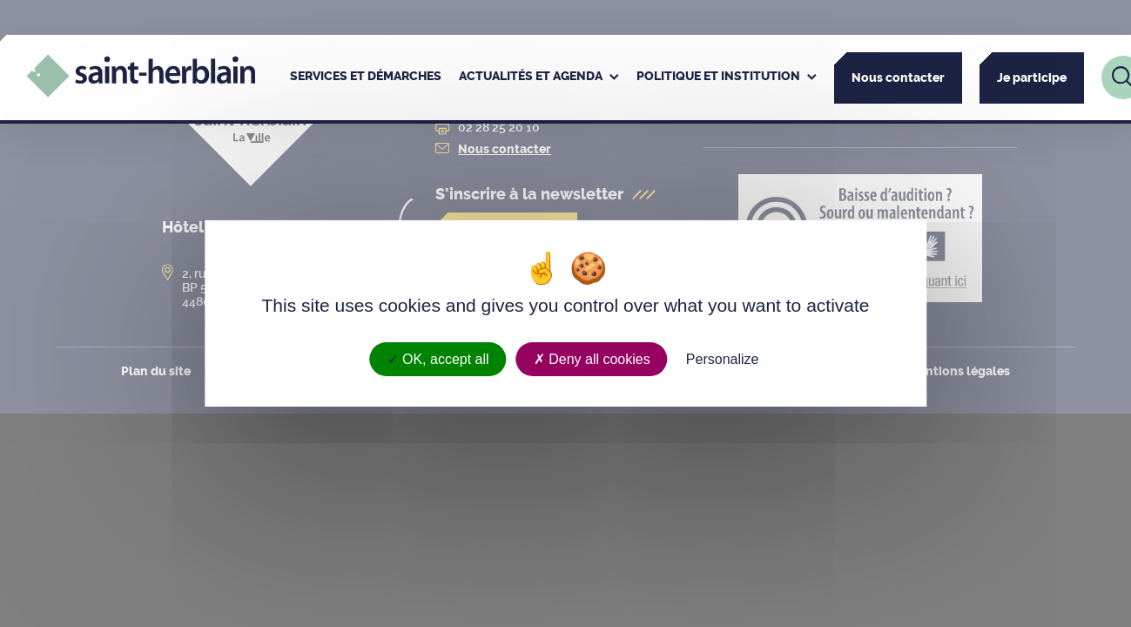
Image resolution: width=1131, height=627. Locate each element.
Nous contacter (898, 78)
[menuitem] (365, 77)
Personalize (722, 359)
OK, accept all (438, 359)
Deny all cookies (592, 359)
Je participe (1032, 78)
